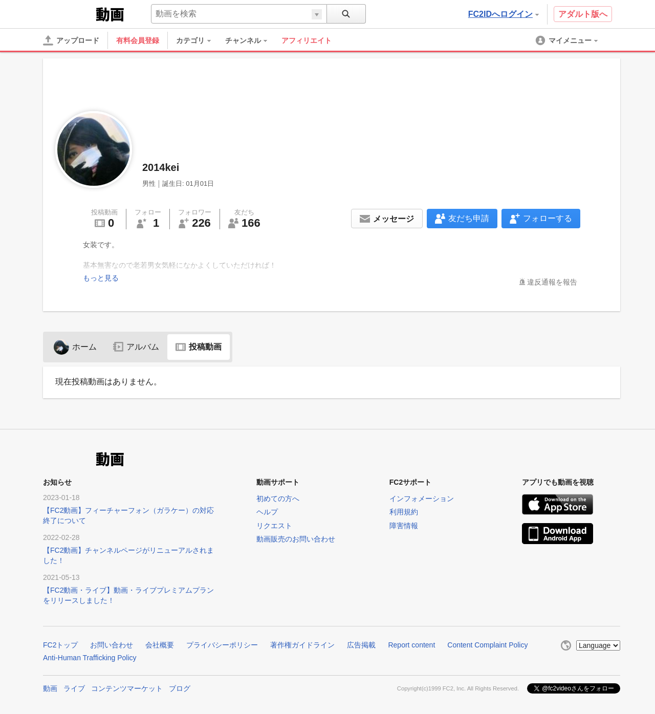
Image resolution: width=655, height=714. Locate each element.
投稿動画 (199, 346)
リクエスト (274, 526)
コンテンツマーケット (127, 688)
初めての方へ (277, 498)
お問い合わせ (111, 645)
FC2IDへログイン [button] (503, 14)
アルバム (136, 346)
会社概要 (159, 645)
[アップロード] (71, 40)
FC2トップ (60, 645)
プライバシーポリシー (222, 645)
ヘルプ (267, 512)
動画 (50, 688)
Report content (411, 645)
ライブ (74, 688)
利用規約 (403, 512)
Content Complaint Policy (487, 645)
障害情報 (403, 526)
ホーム (75, 346)
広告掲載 (361, 645)
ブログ (179, 688)
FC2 (68, 13)
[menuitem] (198, 40)
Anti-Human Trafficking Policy (90, 658)
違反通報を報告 (552, 282)
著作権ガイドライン (302, 645)
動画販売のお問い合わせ (295, 539)
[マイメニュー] (567, 40)
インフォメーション (421, 498)
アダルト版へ (582, 14)
